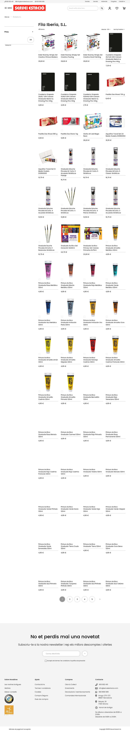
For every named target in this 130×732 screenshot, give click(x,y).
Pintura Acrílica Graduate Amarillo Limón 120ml (48, 360)
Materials (104, 1)
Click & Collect (70, 684)
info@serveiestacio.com (24, 1)
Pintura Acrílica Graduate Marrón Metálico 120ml (67, 285)
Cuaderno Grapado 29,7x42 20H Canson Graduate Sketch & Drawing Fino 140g (113, 58)
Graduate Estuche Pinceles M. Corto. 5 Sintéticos (90, 171)
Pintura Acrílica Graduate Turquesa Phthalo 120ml (68, 583)
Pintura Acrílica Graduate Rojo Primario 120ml (92, 434)
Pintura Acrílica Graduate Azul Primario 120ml (47, 583)
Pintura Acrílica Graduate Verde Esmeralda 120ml (44, 546)
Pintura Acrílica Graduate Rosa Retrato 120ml (47, 434)
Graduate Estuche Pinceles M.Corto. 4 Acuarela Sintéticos (46, 210)
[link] (109, 9)
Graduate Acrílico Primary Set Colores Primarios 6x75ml (91, 248)
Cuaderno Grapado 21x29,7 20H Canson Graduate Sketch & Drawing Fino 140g (46, 97)
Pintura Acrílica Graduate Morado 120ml (115, 470)
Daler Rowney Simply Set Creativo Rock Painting (92, 56)
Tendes (87, 1)
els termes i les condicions (61, 661)
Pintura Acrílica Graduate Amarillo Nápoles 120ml (68, 360)
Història (7, 688)
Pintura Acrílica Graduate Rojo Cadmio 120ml (70, 471)
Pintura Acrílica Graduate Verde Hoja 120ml (91, 509)
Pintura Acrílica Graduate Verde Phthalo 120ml (48, 509)
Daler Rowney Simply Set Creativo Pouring (70, 56)
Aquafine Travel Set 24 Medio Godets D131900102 (115, 135)
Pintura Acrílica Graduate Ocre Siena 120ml (114, 546)
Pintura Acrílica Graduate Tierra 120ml (92, 545)
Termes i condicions (43, 688)
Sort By (116, 29)
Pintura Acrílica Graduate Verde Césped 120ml (115, 509)
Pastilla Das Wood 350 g (47, 134)
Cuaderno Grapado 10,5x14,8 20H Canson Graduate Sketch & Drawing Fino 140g (91, 97)
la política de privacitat (78, 661)
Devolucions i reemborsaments (77, 692)
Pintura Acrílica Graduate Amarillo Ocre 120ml (115, 322)
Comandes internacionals (75, 695)
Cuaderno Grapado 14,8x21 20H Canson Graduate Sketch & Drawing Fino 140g (68, 97)
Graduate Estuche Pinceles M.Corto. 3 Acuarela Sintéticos (113, 210)
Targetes (114, 1)
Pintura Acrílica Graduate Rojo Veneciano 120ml (112, 397)
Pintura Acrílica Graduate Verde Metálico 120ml (112, 285)
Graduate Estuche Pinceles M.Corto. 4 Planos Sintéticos (90, 210)
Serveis (95, 1)
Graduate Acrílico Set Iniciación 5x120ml (69, 247)
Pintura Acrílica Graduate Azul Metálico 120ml (47, 322)
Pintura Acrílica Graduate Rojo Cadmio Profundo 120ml (47, 471)
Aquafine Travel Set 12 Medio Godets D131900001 (47, 171)
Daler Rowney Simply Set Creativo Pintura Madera (48, 56)
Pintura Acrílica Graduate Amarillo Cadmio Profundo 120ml (115, 360)
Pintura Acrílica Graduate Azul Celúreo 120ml (114, 583)
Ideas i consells (11, 692)
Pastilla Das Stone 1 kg (69, 134)
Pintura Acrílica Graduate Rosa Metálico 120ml (47, 285)
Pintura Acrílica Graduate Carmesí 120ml (70, 433)
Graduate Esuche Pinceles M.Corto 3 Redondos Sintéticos (46, 248)
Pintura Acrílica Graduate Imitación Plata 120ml (68, 322)
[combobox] (83, 8)
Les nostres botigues (13, 684)
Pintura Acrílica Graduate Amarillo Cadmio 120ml (45, 397)
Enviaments (69, 688)
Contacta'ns (40, 684)
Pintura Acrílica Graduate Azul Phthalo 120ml (92, 583)
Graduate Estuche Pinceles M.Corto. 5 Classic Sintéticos (113, 171)
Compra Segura (41, 695)
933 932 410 (9, 1)
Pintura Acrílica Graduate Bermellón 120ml (91, 397)
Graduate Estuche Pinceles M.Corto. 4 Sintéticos (68, 210)
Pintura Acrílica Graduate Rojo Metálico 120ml (92, 285)
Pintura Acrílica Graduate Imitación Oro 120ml (92, 322)
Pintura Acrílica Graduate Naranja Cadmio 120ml (90, 360)
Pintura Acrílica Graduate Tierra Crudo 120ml (70, 546)
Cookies (38, 692)
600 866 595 (39, 1)
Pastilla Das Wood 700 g (115, 94)
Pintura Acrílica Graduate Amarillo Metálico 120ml (113, 248)
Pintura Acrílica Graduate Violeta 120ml (92, 470)
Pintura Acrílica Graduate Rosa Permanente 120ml (113, 434)
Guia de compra (41, 699)
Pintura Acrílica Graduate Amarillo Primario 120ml (68, 397)
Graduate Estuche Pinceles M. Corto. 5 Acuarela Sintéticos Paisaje (68, 172)
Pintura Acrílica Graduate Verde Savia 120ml (69, 509)
